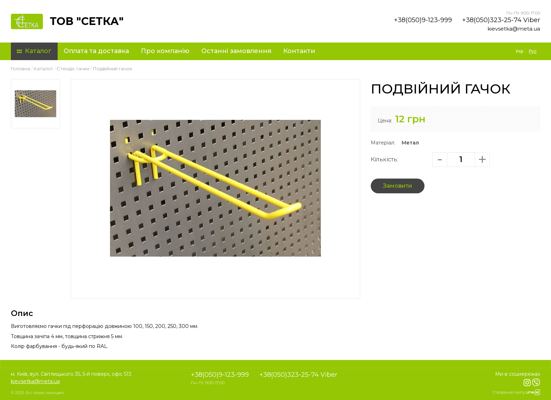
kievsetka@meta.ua (513, 28)
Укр (520, 51)
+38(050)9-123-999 (423, 20)
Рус (533, 51)
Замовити (397, 185)
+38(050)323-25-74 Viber (501, 20)
